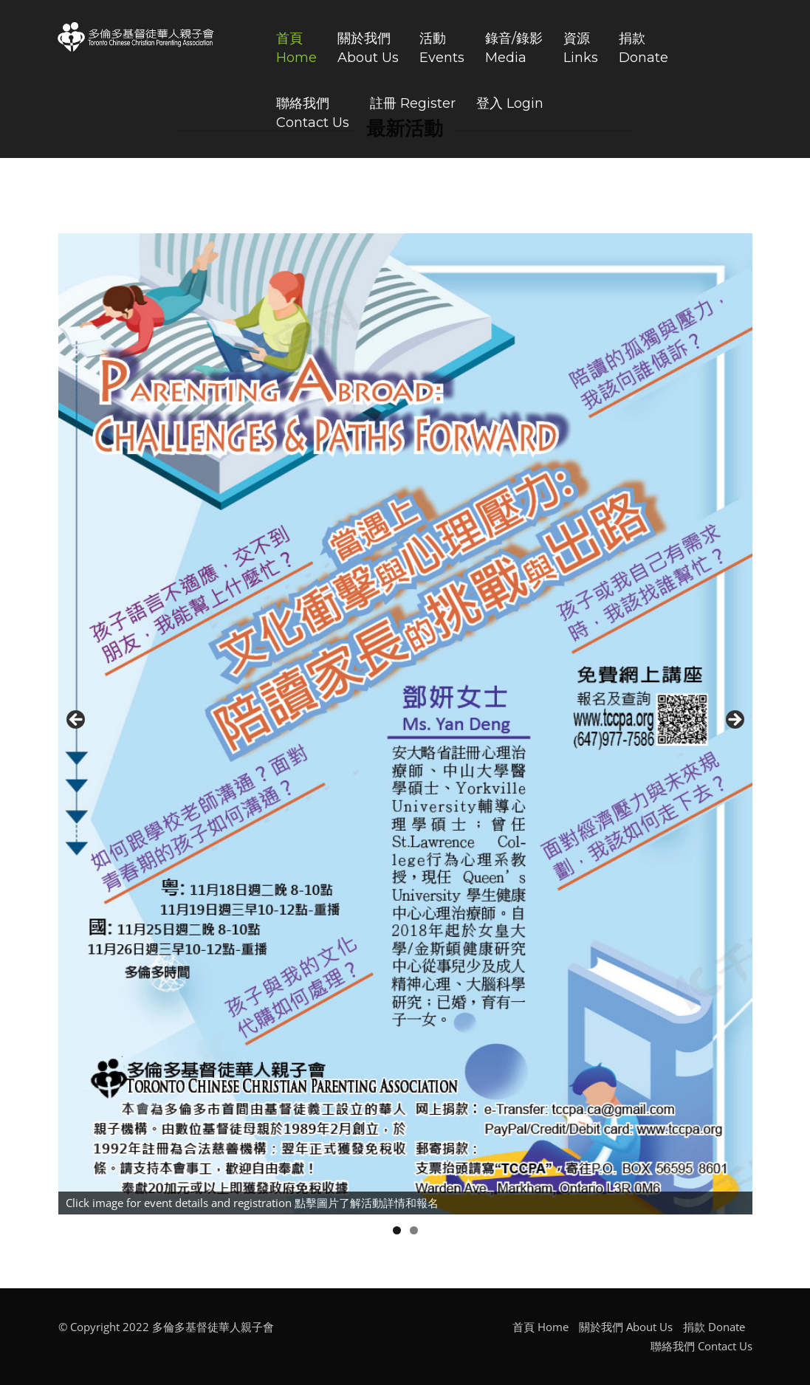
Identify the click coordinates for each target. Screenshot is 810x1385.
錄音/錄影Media (514, 48)
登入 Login (509, 103)
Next (734, 720)
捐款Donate (643, 48)
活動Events (441, 48)
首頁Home (296, 48)
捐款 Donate (714, 1326)
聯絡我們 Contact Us (701, 1345)
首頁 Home (540, 1326)
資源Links (580, 48)
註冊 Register (413, 103)
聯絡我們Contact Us (312, 113)
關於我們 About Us (626, 1326)
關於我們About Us (368, 48)
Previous (77, 720)
